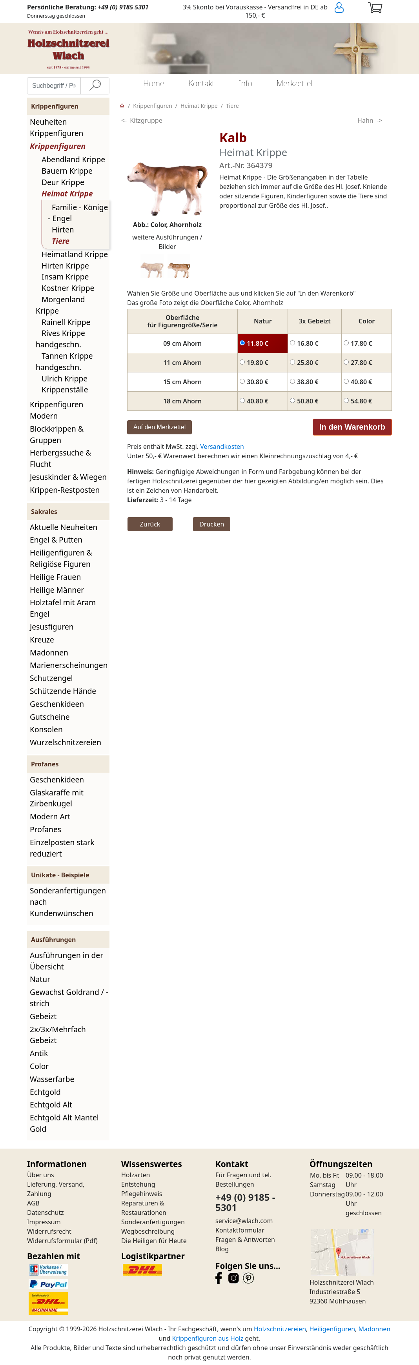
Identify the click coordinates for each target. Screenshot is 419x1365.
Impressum (44, 1222)
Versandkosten (222, 446)
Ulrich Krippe (64, 378)
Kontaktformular (239, 1230)
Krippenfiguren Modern (56, 410)
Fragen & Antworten (245, 1239)
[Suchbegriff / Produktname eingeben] (54, 85)
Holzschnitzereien (280, 1329)
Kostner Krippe (68, 288)
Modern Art (50, 816)
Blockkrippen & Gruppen (57, 434)
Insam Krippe (65, 276)
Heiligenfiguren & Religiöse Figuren (61, 558)
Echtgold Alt (51, 1104)
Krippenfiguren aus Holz (207, 1338)
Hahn (365, 120)
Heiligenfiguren (332, 1329)
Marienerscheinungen (69, 665)
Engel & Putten (56, 539)
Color (39, 1066)
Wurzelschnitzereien (65, 742)
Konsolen (46, 729)
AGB (33, 1203)
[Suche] (94, 85)
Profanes (45, 829)
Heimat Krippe (67, 193)
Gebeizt (43, 1016)
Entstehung (138, 1184)
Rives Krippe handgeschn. (60, 339)
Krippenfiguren (58, 146)
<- (124, 120)
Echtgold (45, 1092)
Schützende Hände (63, 691)
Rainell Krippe (66, 322)
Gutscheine (49, 717)
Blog (222, 1249)
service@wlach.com (244, 1220)
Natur (40, 979)
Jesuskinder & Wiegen (68, 477)
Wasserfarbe (52, 1079)
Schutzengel (51, 678)
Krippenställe (65, 389)
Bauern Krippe (67, 170)
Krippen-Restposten (65, 490)
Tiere (60, 241)
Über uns (40, 1175)
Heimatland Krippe (75, 254)
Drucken (211, 524)
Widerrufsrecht (49, 1231)
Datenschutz (45, 1212)
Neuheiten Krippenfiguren (56, 127)
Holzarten (135, 1175)
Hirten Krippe (65, 265)
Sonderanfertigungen (153, 1222)
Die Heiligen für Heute (154, 1240)
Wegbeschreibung (148, 1231)
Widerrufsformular (54, 1240)
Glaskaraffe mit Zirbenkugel (57, 798)
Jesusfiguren (52, 626)
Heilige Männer (57, 589)
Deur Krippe (63, 182)
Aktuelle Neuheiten (63, 527)
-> (379, 120)
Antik (39, 1053)
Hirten (63, 229)
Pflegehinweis (141, 1193)
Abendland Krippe (73, 159)
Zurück (150, 524)
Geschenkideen (57, 704)
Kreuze (42, 639)
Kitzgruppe (146, 120)
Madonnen (49, 652)
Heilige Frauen (55, 577)
